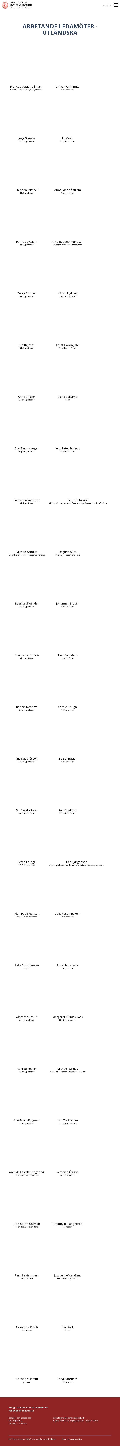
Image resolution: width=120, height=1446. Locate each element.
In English (106, 5)
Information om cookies (72, 1439)
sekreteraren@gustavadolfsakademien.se (79, 1420)
